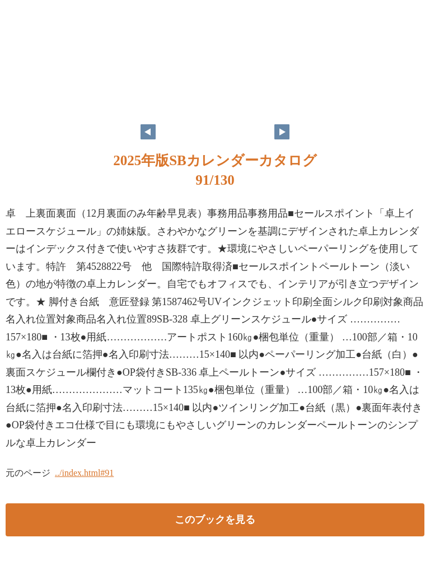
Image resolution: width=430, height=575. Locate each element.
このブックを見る (215, 519)
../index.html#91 (84, 473)
